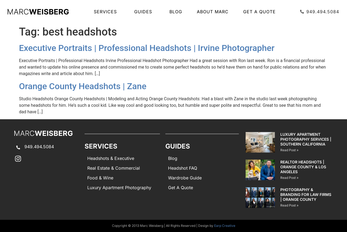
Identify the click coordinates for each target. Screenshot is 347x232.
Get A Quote (259, 11)
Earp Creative (224, 226)
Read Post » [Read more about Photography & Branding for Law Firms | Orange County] (289, 205)
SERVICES (107, 11)
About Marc (213, 11)
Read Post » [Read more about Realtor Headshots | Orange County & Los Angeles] (289, 178)
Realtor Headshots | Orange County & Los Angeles (303, 167)
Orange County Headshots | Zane (82, 86)
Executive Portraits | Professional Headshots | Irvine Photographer (147, 48)
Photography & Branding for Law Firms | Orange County (305, 194)
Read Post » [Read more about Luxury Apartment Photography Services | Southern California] (289, 150)
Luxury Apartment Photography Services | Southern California (305, 139)
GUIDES (144, 11)
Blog (175, 11)
